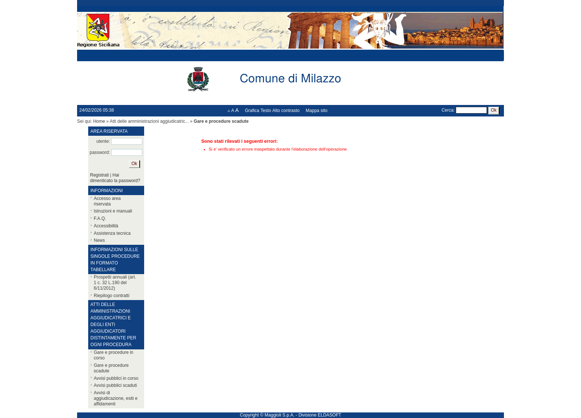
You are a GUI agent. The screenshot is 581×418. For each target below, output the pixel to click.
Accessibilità (106, 225)
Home (99, 121)
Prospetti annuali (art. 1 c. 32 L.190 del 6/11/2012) (115, 282)
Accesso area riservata (107, 201)
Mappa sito (317, 110)
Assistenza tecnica (112, 233)
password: (100, 152)
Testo (265, 110)
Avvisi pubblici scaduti (115, 385)
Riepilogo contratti (111, 295)
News (99, 240)
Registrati (99, 175)
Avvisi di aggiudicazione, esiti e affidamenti (115, 398)
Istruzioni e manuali (113, 211)
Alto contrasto (285, 110)
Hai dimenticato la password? (115, 177)
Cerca (448, 110)
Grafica (252, 110)
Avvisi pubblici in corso (116, 378)
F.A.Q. (100, 218)
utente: (103, 141)
